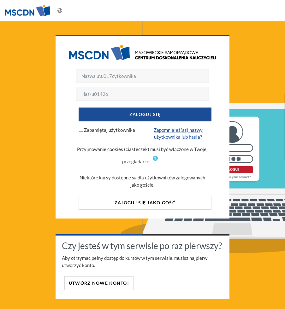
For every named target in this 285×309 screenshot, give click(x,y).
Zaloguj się (145, 114)
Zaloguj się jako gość (145, 202)
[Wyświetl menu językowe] (60, 10)
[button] (156, 162)
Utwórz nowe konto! (99, 283)
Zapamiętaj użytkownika (109, 130)
